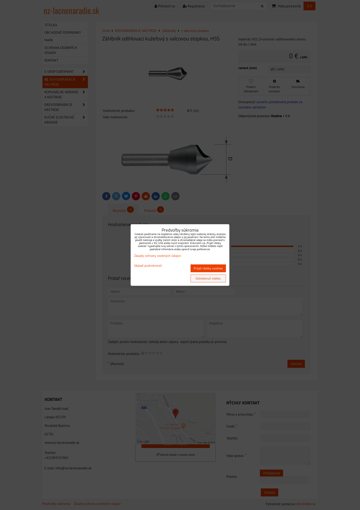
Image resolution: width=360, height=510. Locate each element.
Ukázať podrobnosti (148, 265)
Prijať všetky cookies (208, 268)
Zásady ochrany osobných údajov (157, 256)
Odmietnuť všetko (208, 278)
